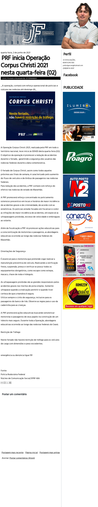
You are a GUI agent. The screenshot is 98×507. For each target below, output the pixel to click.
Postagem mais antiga (50, 452)
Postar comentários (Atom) (22, 458)
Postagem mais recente (13, 452)
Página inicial (31, 452)
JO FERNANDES (31, 78)
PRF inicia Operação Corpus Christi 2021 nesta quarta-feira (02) (28, 65)
